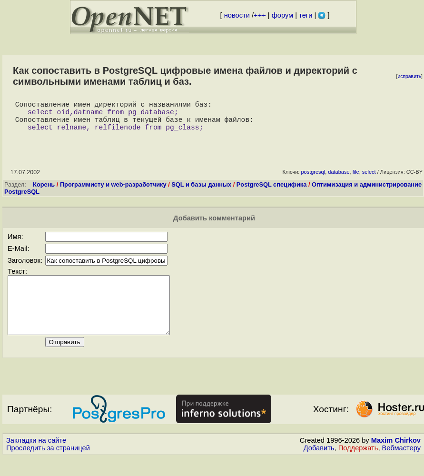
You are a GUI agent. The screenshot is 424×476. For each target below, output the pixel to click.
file (356, 179)
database (338, 179)
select (369, 179)
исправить (409, 76)
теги (305, 15)
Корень (44, 192)
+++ (260, 15)
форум (282, 15)
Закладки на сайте (36, 459)
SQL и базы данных (201, 192)
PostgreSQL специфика (272, 192)
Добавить (319, 467)
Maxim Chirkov (396, 459)
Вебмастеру (401, 467)
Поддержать (358, 467)
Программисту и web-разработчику (113, 192)
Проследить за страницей (48, 467)
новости (237, 15)
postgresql (313, 179)
